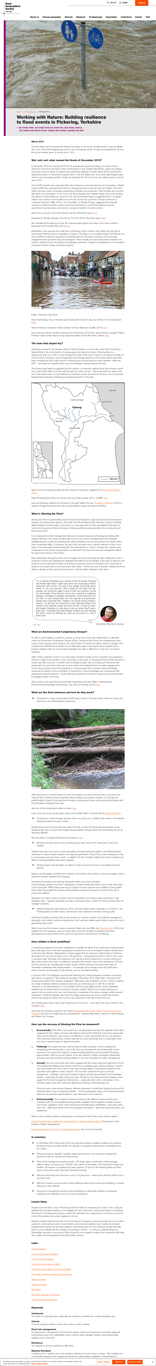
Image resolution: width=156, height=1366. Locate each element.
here (95, 225)
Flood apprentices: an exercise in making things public (55, 1141)
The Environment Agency (42, 1271)
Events (138, 17)
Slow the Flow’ (106, 940)
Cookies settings (103, 1362)
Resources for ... (32, 124)
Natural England (38, 1291)
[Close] (152, 1362)
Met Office (36, 1302)
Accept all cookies (134, 1362)
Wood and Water (113, 825)
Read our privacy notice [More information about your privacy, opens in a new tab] (39, 1364)
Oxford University (39, 1297)
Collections (126, 17)
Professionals (95, 17)
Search (111, 2)
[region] (78, 1362)
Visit (148, 17)
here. (68, 238)
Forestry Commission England (44, 1266)
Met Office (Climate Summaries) (45, 1307)
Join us (141, 2)
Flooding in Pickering (103, 515)
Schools (69, 17)
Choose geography (51, 17)
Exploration (111, 17)
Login (123, 2)
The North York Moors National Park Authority (51, 1286)
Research (80, 17)
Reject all (118, 1362)
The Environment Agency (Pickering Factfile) (51, 1281)
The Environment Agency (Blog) (45, 1276)
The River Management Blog (44, 1312)
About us (34, 17)
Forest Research (38, 1261)
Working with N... (45, 124)
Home (19, 124)
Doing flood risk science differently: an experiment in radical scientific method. (66, 1133)
